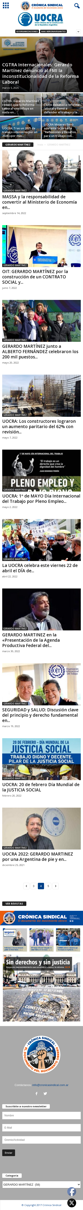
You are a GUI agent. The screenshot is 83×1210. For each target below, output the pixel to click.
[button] (76, 6)
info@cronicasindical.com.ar (50, 1085)
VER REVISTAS (14, 903)
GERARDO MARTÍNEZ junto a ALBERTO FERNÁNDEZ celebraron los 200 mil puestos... (40, 351)
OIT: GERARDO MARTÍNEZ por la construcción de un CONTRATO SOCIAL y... (35, 277)
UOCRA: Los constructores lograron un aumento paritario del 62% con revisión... (39, 426)
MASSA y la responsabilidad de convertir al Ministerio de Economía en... (39, 202)
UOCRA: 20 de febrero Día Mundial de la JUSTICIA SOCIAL (40, 787)
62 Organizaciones (27, 31)
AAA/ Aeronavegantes (53, 31)
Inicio (40, 144)
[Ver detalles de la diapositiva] (41, 19)
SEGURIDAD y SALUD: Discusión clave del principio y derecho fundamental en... (40, 715)
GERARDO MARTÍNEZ (15, 190)
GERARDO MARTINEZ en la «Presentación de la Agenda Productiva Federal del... (31, 640)
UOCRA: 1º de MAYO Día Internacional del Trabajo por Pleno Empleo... (41, 498)
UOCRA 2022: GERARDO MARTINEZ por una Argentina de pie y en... (37, 856)
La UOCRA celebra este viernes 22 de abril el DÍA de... (40, 568)
